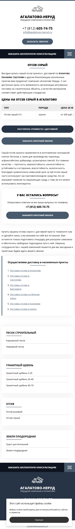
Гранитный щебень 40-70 (19, 385)
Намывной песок (15, 346)
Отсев (10, 404)
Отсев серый (13, 417)
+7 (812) (37, 28)
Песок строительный (21, 332)
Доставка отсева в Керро (23, 309)
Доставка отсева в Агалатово (25, 270)
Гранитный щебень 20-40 (19, 379)
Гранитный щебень (19, 365)
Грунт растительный (17, 444)
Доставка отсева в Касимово (25, 303)
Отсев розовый (14, 411)
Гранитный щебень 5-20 (19, 373)
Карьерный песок (15, 340)
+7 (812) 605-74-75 (37, 207)
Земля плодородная (21, 436)
